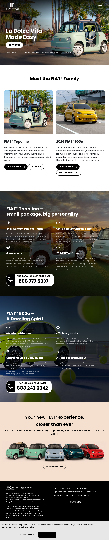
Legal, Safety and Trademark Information (69, 492)
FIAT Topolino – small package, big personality (42, 211)
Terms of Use (82, 488)
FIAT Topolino (16, 141)
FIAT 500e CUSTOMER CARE (27, 386)
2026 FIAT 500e (69, 141)
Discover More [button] (16, 167)
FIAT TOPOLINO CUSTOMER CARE (28, 280)
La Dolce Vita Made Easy (24, 34)
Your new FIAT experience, (54, 420)
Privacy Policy (59, 488)
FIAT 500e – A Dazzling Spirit (24, 316)
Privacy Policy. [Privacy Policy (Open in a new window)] (27, 529)
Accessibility (91, 492)
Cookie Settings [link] (84, 495)
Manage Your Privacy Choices (65, 495)
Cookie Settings (27, 536)
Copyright (70, 488)
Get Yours (14, 45)
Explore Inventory (54, 466)
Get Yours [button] (36, 167)
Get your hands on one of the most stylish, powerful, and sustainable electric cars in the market (54, 432)
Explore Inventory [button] (69, 172)
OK (47, 536)
